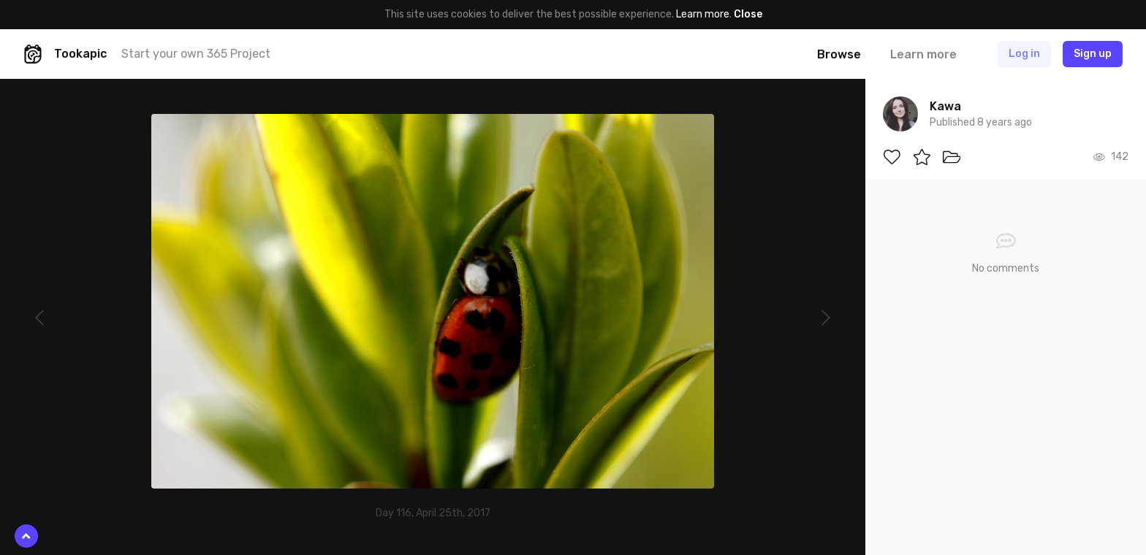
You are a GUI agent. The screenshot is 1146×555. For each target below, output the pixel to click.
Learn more (702, 14)
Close (748, 14)
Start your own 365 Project (195, 54)
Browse (839, 54)
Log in (1024, 53)
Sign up (1093, 53)
